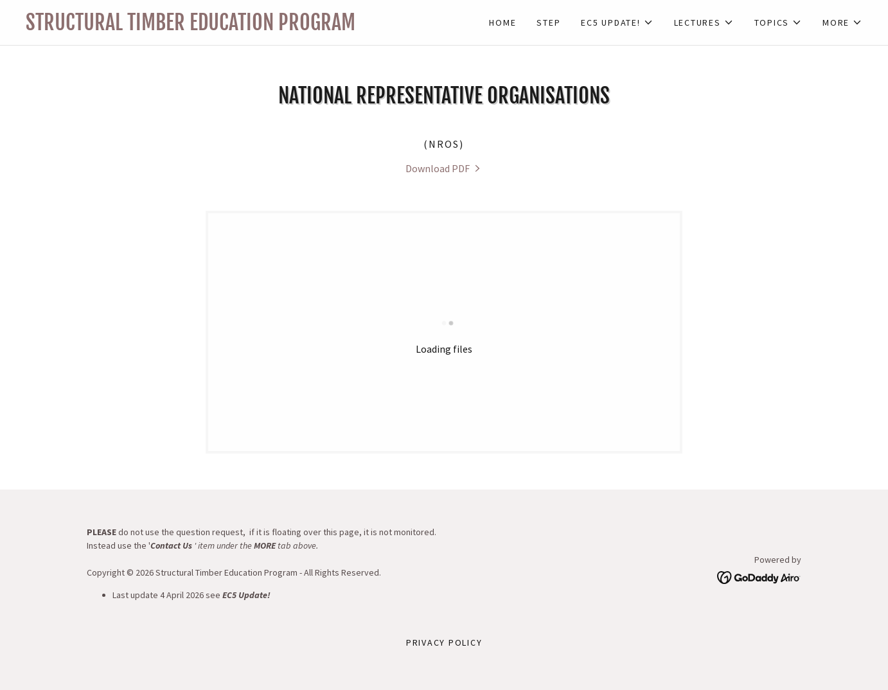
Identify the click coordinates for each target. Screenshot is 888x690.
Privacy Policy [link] (444, 642)
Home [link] (502, 22)
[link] (235, 26)
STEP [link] (548, 22)
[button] (617, 22)
